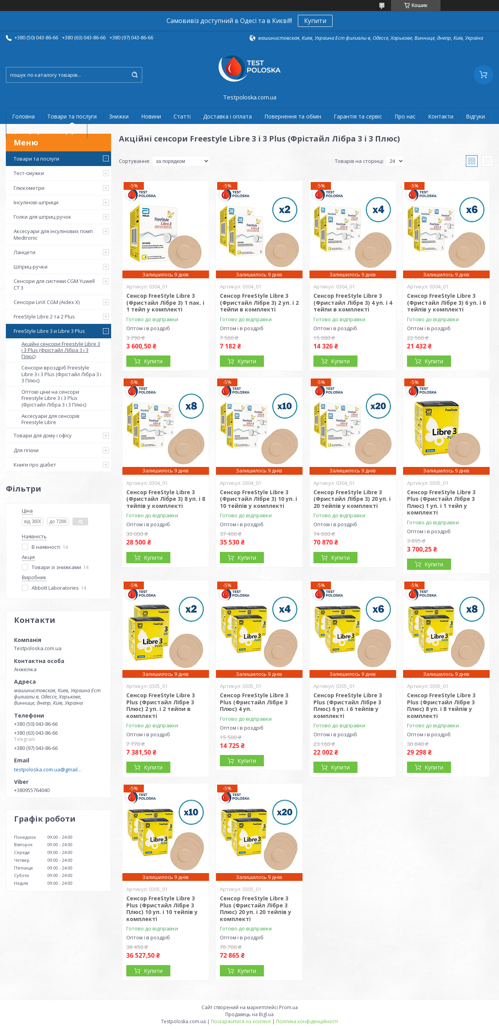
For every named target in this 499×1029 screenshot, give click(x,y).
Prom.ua (288, 1007)
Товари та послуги (72, 116)
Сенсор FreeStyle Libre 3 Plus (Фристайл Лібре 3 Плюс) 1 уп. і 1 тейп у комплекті (441, 502)
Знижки (119, 116)
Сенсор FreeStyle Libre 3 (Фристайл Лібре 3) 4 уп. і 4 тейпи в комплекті (352, 302)
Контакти (440, 116)
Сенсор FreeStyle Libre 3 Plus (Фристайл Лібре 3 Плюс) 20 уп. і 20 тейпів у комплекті (255, 909)
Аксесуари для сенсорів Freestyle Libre (50, 419)
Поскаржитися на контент (241, 1021)
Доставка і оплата (227, 116)
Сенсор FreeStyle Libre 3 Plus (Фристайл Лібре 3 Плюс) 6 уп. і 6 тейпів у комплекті (347, 705)
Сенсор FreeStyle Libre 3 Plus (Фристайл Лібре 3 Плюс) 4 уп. (254, 702)
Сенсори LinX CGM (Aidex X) (47, 302)
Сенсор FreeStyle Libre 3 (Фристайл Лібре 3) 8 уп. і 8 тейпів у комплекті (165, 498)
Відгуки (475, 116)
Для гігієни (26, 450)
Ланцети (24, 252)
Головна (23, 116)
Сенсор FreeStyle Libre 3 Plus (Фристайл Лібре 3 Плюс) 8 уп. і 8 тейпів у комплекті (441, 705)
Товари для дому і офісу (43, 435)
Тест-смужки (29, 173)
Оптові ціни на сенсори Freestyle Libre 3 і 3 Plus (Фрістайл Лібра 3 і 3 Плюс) (53, 398)
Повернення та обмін (292, 116)
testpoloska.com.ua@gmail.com (48, 769)
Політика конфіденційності (307, 1021)
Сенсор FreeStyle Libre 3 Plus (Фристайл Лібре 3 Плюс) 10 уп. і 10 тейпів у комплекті (162, 909)
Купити (315, 20)
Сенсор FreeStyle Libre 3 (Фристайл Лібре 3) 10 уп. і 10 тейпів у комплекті (258, 498)
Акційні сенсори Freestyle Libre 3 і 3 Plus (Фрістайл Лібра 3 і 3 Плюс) (60, 350)
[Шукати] (134, 75)
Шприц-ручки (31, 266)
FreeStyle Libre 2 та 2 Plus (44, 316)
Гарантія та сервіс (358, 116)
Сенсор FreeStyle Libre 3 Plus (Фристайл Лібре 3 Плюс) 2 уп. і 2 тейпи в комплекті (160, 705)
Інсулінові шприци (36, 202)
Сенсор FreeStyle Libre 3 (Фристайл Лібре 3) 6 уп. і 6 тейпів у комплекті (446, 302)
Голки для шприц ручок (42, 216)
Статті (182, 116)
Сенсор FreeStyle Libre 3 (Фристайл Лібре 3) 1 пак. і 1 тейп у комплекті (165, 302)
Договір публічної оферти (46, 131)
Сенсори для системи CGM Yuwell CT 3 (54, 284)
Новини (151, 116)
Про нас (405, 116)
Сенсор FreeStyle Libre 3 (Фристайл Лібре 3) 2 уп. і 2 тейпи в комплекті (259, 302)
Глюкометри (29, 187)
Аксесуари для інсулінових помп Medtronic (53, 234)
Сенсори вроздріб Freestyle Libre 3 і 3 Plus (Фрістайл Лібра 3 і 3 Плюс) (61, 374)
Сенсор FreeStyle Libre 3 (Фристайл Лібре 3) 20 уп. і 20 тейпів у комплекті (352, 498)
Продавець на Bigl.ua (249, 1014)
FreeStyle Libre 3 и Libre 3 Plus (49, 330)
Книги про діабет (35, 464)
